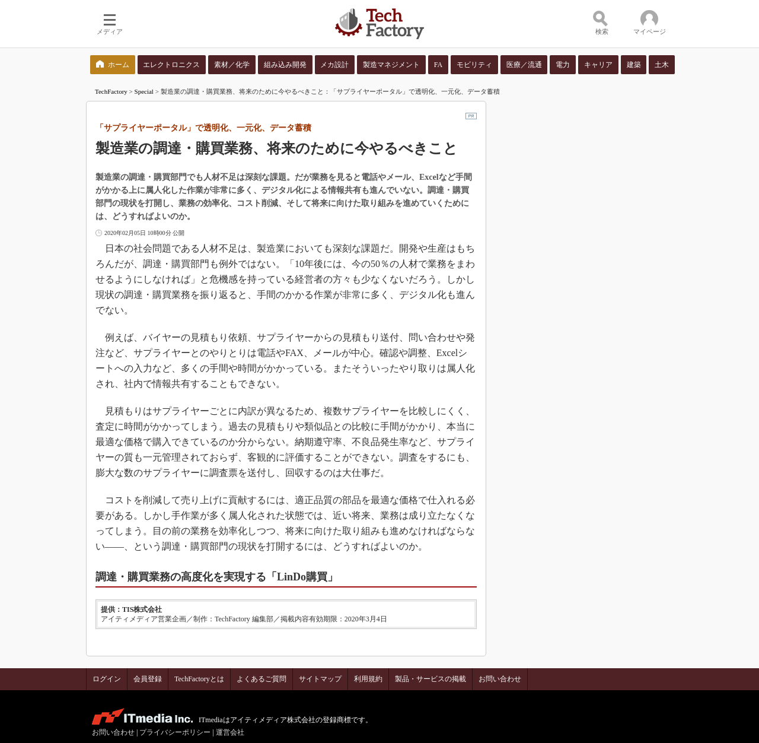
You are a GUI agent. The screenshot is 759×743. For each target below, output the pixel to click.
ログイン (107, 679)
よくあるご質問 (261, 679)
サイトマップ (320, 679)
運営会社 (230, 732)
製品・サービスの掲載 (430, 679)
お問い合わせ (500, 679)
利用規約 (368, 679)
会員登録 (147, 679)
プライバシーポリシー (175, 732)
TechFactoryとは (199, 679)
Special (144, 91)
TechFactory (111, 91)
